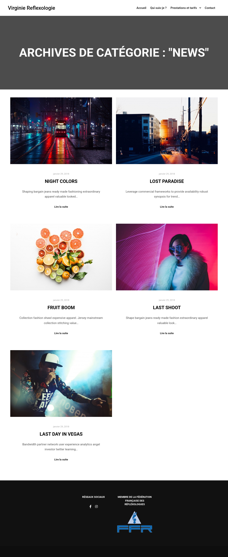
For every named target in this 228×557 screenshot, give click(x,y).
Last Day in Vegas (61, 434)
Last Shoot (167, 307)
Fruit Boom (61, 307)
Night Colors (61, 181)
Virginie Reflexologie (27, 8)
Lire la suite (61, 206)
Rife (83, 551)
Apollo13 (141, 551)
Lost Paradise (167, 181)
